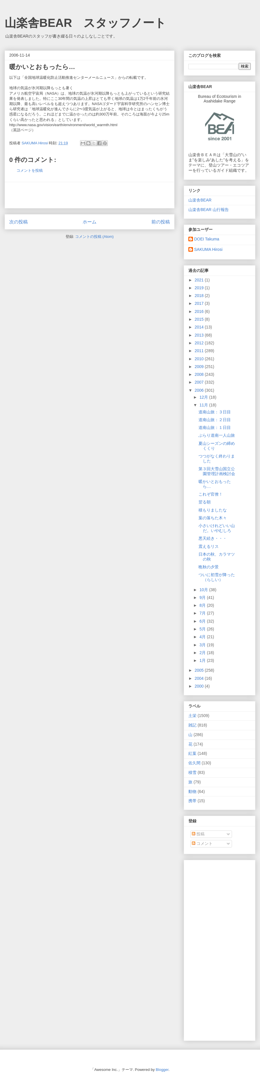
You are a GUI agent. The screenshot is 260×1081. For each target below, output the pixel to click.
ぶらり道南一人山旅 (216, 435)
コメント (202, 843)
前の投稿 (160, 221)
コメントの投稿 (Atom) (94, 236)
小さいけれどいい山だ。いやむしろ (216, 528)
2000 (200, 686)
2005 (200, 670)
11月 (204, 405)
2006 (200, 390)
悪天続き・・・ (212, 538)
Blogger (162, 1069)
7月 (203, 613)
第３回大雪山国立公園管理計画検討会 (216, 471)
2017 (200, 303)
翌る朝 (204, 502)
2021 (200, 280)
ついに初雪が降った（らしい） (216, 577)
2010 (200, 358)
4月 (203, 636)
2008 (200, 374)
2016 (200, 311)
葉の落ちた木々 (212, 518)
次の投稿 (18, 221)
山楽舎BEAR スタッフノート (85, 22)
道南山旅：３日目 (214, 412)
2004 (200, 678)
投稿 (198, 834)
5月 (203, 629)
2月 (203, 652)
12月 (204, 397)
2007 (200, 382)
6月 (203, 621)
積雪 (192, 772)
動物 (192, 791)
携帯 (192, 800)
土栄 (192, 715)
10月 (204, 589)
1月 (203, 660)
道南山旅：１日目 (214, 427)
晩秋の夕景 (208, 567)
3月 (203, 645)
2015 (200, 319)
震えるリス (208, 546)
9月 (203, 597)
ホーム (89, 221)
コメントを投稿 (29, 170)
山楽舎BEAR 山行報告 (208, 209)
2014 (200, 327)
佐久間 (194, 763)
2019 (200, 287)
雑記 (192, 725)
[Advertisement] (89, 195)
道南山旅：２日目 (214, 419)
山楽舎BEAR (199, 200)
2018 (200, 295)
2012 (200, 343)
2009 (200, 366)
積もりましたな (212, 510)
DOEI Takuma (206, 239)
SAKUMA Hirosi (208, 249)
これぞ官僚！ (210, 494)
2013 (200, 335)
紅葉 (192, 753)
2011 (200, 350)
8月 (203, 605)
